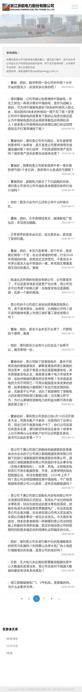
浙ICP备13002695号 (63, 689)
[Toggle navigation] (75, 7)
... (59, 598)
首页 (30, 32)
